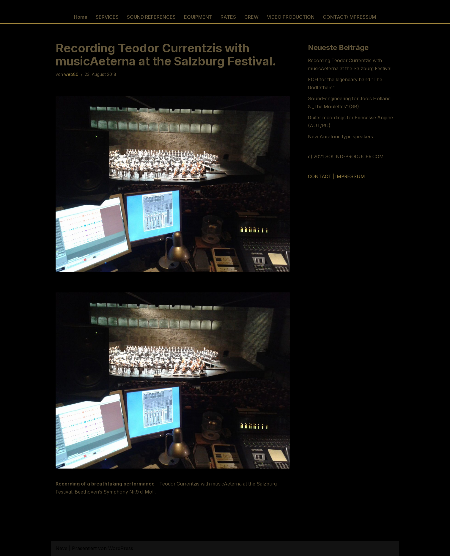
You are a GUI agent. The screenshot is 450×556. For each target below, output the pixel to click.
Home (80, 17)
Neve (61, 548)
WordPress (120, 548)
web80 (71, 74)
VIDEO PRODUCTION (290, 17)
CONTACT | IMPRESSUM (337, 177)
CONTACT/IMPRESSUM (349, 17)
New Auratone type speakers (341, 137)
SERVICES (107, 17)
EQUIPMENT (198, 17)
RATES (228, 17)
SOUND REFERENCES (151, 17)
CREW (251, 17)
